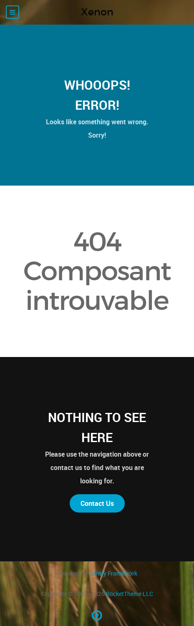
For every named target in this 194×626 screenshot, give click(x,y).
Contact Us (97, 503)
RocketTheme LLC (129, 594)
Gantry (112, 573)
